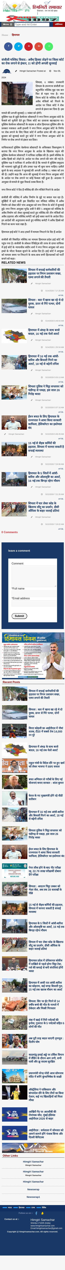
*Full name (18, 588)
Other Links (10, 1155)
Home (5, 35)
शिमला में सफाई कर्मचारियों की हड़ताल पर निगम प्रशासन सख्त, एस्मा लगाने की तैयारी (44, 273)
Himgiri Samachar (33, 1161)
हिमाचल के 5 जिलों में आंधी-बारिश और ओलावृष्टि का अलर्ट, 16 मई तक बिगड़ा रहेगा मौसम (44, 477)
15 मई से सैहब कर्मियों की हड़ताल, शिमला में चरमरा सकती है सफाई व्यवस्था (46, 447)
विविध (44, 1208)
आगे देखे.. (61, 295)
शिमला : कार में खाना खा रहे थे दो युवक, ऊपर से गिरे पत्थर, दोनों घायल (45, 303)
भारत (10, 1208)
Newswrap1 (33, 1197)
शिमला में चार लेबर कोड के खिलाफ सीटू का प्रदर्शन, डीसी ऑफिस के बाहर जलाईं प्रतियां (43, 507)
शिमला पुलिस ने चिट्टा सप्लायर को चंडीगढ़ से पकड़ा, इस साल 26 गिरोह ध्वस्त (45, 390)
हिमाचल (15, 35)
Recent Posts (11, 682)
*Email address (21, 598)
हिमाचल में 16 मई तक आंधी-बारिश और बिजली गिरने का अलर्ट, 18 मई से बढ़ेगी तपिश (43, 360)
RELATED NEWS (14, 262)
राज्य (33, 1208)
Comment (17, 563)
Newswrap (33, 1189)
